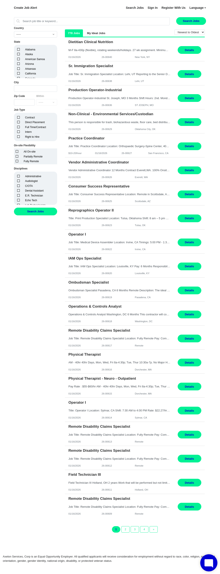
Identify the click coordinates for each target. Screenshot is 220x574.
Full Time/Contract (35, 127)
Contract (30, 117)
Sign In (153, 7)
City (16, 82)
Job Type (19, 109)
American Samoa (35, 59)
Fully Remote (31, 161)
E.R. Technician (34, 195)
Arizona (29, 63)
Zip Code (19, 96)
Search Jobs (135, 7)
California (30, 73)
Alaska (29, 54)
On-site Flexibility (24, 145)
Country (19, 28)
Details (189, 50)
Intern (28, 131)
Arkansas (30, 68)
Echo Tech (31, 200)
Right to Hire (32, 136)
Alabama (30, 49)
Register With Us (174, 7)
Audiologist (31, 181)
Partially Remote (33, 156)
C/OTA (29, 185)
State (17, 41)
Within (40, 96)
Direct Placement (35, 122)
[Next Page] (154, 529)
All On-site (29, 151)
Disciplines (21, 168)
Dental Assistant (34, 190)
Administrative (33, 176)
